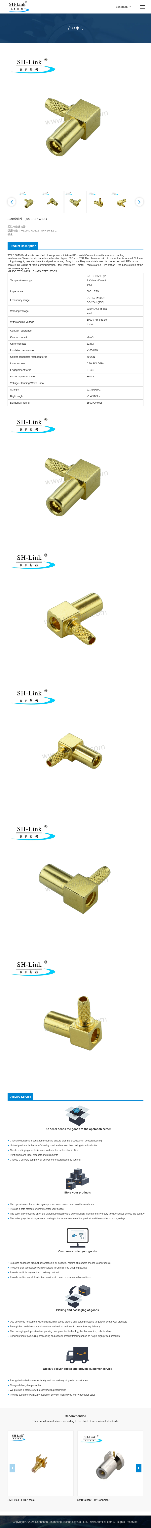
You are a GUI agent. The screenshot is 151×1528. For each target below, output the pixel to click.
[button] (12, 202)
